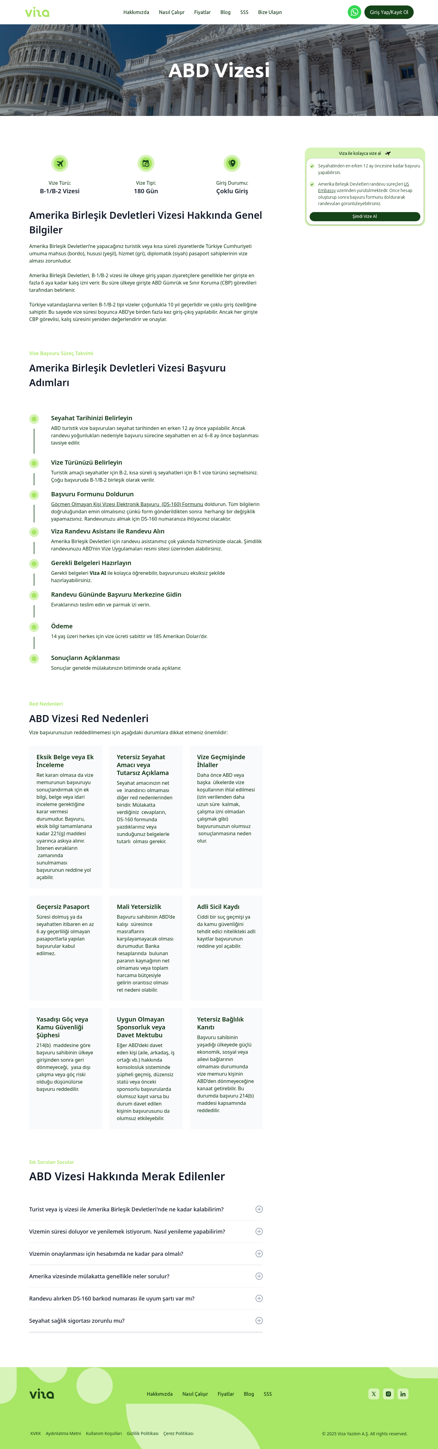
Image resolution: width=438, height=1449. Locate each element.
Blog (226, 12)
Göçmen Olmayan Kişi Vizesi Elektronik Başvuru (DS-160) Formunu (127, 504)
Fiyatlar (202, 12)
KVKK (35, 1433)
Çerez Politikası (178, 1433)
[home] (37, 12)
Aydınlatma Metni (63, 1433)
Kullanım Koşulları (104, 1433)
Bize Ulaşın (270, 12)
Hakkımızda (136, 12)
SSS (244, 12)
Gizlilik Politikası (142, 1433)
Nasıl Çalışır (172, 12)
